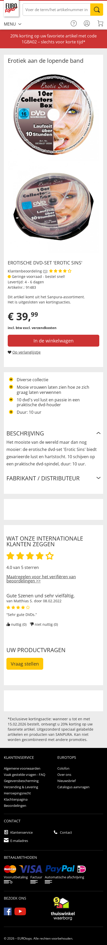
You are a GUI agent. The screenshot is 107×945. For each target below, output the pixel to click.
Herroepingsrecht (17, 793)
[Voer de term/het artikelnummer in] (63, 9)
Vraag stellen (25, 664)
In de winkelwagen (53, 341)
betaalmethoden (20, 857)
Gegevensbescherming (21, 780)
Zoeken (96, 9)
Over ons (64, 774)
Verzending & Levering (21, 787)
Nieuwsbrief (66, 780)
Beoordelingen (15, 805)
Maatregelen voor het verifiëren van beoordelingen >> (41, 579)
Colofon (63, 768)
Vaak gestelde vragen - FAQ (24, 774)
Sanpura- (55, 296)
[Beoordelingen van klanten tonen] (60, 271)
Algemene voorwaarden (22, 768)
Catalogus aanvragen (73, 787)
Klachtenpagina (16, 799)
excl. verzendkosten (40, 327)
